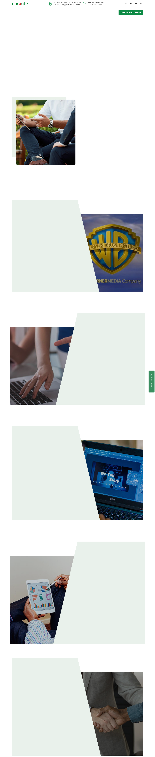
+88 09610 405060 (96, 2)
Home (17, 12)
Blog (50, 12)
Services (28, 12)
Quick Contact (151, 381)
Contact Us (62, 12)
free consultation (131, 12)
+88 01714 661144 (95, 5)
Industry (40, 12)
